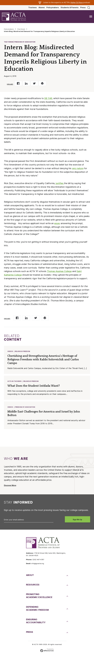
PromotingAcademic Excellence (39, 596)
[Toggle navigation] (91, 16)
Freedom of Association (25, 408)
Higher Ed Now (76, 2)
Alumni (42, 7)
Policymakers (52, 7)
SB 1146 (48, 98)
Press (83, 7)
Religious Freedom (22, 351)
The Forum (21, 29)
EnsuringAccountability (35, 621)
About (30, 576)
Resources (32, 585)
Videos (10, 351)
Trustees (32, 7)
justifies (60, 183)
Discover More (10, 486)
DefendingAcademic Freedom (37, 609)
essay (57, 223)
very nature (77, 168)
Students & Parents (70, 7)
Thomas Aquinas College (59, 271)
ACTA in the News (15, 381)
